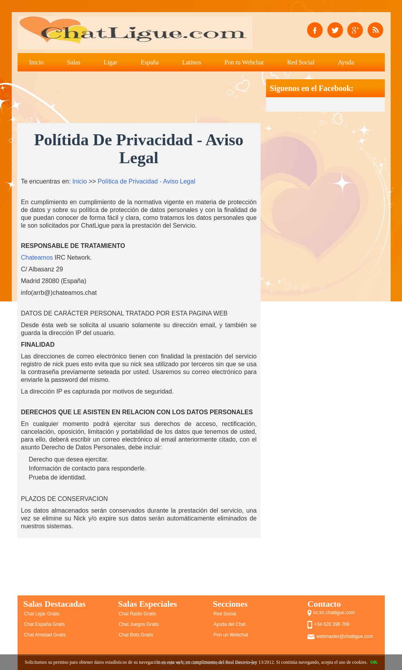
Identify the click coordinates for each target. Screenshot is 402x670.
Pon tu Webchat (244, 62)
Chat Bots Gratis (136, 635)
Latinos (191, 62)
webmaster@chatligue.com (344, 636)
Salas (73, 62)
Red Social (300, 62)
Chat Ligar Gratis (42, 614)
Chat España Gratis (44, 624)
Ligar (111, 62)
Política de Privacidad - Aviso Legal (146, 181)
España (150, 62)
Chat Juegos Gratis (139, 624)
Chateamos (37, 257)
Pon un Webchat (231, 635)
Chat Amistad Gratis (45, 635)
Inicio (36, 62)
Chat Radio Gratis (137, 614)
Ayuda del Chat (230, 624)
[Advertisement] (159, 96)
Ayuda (346, 62)
